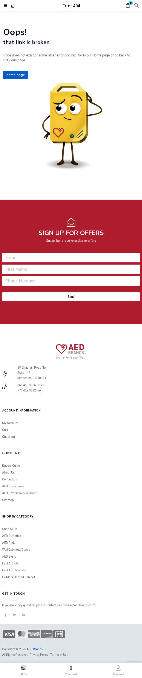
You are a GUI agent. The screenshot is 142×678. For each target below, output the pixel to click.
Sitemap (8, 500)
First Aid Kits (10, 563)
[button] (128, 6)
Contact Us (9, 479)
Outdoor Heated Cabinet (18, 577)
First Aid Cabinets (14, 570)
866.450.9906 (26, 385)
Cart (5, 430)
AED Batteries (11, 536)
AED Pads (8, 542)
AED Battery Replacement (20, 493)
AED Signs (9, 556)
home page (15, 75)
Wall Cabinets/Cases (16, 549)
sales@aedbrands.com (79, 605)
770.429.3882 (26, 390)
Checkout (8, 436)
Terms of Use (59, 654)
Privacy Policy (39, 654)
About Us (8, 472)
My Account (10, 423)
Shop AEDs (9, 529)
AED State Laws (13, 486)
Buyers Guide (11, 465)
